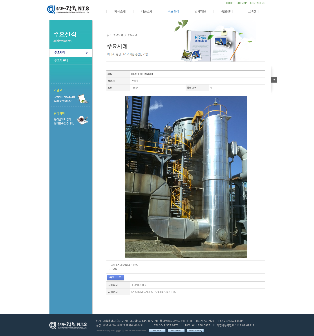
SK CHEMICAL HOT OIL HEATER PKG (153, 292)
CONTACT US (257, 3)
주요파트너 (61, 60)
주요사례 (59, 52)
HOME (229, 3)
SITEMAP (242, 3)
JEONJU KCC (139, 285)
